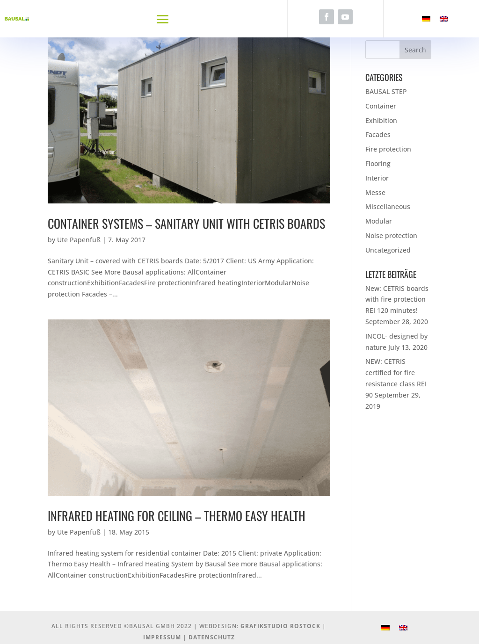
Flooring (378, 163)
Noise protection (391, 235)
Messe (375, 192)
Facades (378, 134)
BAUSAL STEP (386, 91)
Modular (378, 221)
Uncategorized (388, 250)
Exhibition (381, 120)
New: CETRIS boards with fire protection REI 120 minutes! (396, 299)
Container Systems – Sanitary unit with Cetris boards (186, 223)
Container (380, 105)
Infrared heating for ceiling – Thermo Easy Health (176, 516)
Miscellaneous (387, 206)
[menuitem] (426, 19)
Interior (377, 178)
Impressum (162, 637)
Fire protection (388, 149)
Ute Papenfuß (79, 239)
